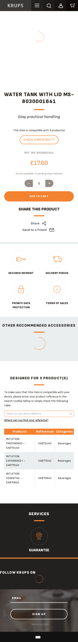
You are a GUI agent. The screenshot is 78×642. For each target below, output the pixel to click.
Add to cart (39, 196)
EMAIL (17, 598)
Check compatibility (39, 140)
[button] (60, 5)
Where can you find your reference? (26, 420)
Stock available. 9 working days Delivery (39, 173)
